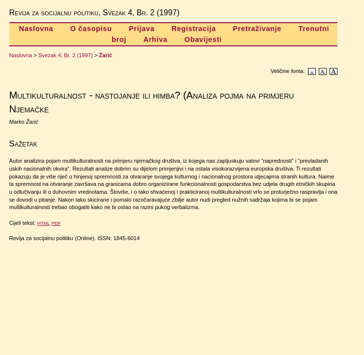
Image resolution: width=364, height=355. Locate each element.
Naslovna (36, 29)
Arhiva (155, 39)
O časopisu (91, 29)
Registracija (194, 29)
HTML (43, 223)
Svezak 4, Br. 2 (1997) (65, 55)
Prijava (141, 29)
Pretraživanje (257, 29)
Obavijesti (203, 39)
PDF (56, 223)
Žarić (105, 55)
